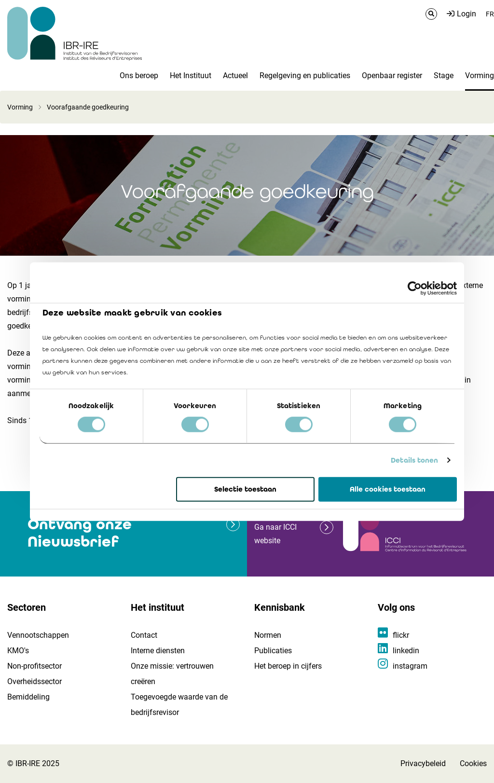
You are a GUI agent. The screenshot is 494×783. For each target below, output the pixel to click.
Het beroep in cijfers (288, 666)
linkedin (406, 650)
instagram (410, 666)
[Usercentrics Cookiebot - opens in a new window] (414, 288)
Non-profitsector (34, 666)
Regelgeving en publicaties (305, 75)
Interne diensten (158, 650)
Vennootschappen (38, 635)
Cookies (473, 763)
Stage (443, 75)
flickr (401, 635)
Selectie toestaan (245, 489)
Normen (267, 635)
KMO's (18, 650)
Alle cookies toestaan (387, 489)
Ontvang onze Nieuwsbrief (79, 533)
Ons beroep (139, 75)
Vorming (479, 75)
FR (490, 14)
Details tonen (414, 460)
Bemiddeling (28, 696)
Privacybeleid (423, 763)
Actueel (235, 75)
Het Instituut (190, 75)
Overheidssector (34, 681)
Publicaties (273, 650)
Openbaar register (392, 75)
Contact (144, 635)
